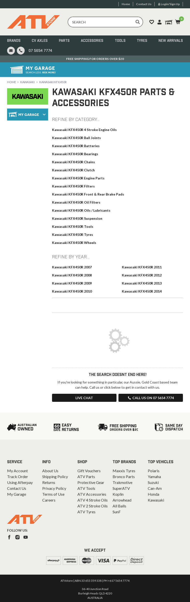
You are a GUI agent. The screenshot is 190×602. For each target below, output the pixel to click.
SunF (117, 511)
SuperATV (121, 488)
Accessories (92, 41)
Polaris (153, 470)
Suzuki (153, 482)
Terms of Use (53, 494)
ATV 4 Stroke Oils (92, 500)
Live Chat (84, 398)
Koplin (118, 494)
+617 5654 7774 (118, 580)
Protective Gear (90, 482)
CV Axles (40, 41)
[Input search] (105, 22)
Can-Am (155, 488)
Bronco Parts (124, 476)
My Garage (16, 494)
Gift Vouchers (89, 470)
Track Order (17, 476)
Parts (64, 41)
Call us (150, 397)
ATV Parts (86, 476)
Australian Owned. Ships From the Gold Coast (95, 59)
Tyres (142, 41)
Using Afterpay (20, 482)
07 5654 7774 (40, 51)
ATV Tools (86, 488)
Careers (48, 500)
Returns (48, 482)
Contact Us (16, 488)
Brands (14, 41)
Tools (120, 41)
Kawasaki (27, 82)
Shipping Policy (55, 476)
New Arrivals (170, 41)
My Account (17, 470)
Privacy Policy (54, 488)
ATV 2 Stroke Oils (92, 505)
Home (11, 82)
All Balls (119, 505)
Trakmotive (122, 482)
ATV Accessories (91, 494)
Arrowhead (122, 500)
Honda (153, 494)
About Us (50, 470)
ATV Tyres (86, 511)
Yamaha (154, 476)
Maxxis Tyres (124, 470)
